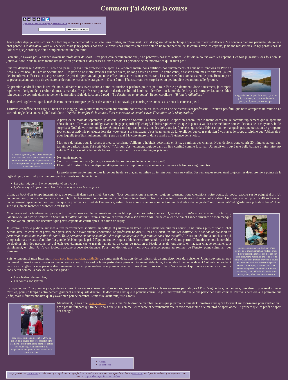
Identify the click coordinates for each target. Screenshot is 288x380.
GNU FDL (137, 373)
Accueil (102, 361)
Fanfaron (59, 258)
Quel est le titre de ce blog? (37, 23)
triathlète (92, 258)
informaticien (76, 258)
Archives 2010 (59, 23)
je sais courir (97, 303)
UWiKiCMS (32, 373)
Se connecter (105, 364)
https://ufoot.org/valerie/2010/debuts (102, 376)
